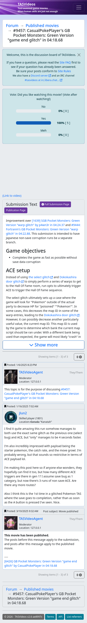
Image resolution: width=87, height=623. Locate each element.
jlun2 (23, 413)
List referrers (74, 616)
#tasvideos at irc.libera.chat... (42, 80)
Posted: (20, 365)
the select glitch (39, 277)
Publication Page (16, 210)
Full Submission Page (55, 204)
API (60, 616)
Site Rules (64, 71)
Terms (50, 616)
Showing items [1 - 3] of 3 (53, 356)
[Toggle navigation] (79, 7)
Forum (12, 25)
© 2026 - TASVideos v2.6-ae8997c (23, 616)
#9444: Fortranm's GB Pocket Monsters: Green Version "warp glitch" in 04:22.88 (43, 229)
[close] (79, 55)
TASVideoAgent (31, 372)
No (43, 106)
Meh (43, 130)
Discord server (39, 75)
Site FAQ (65, 62)
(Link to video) (11, 196)
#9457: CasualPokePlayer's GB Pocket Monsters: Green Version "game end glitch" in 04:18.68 (42, 393)
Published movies (42, 25)
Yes (43, 118)
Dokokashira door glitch (60, 315)
